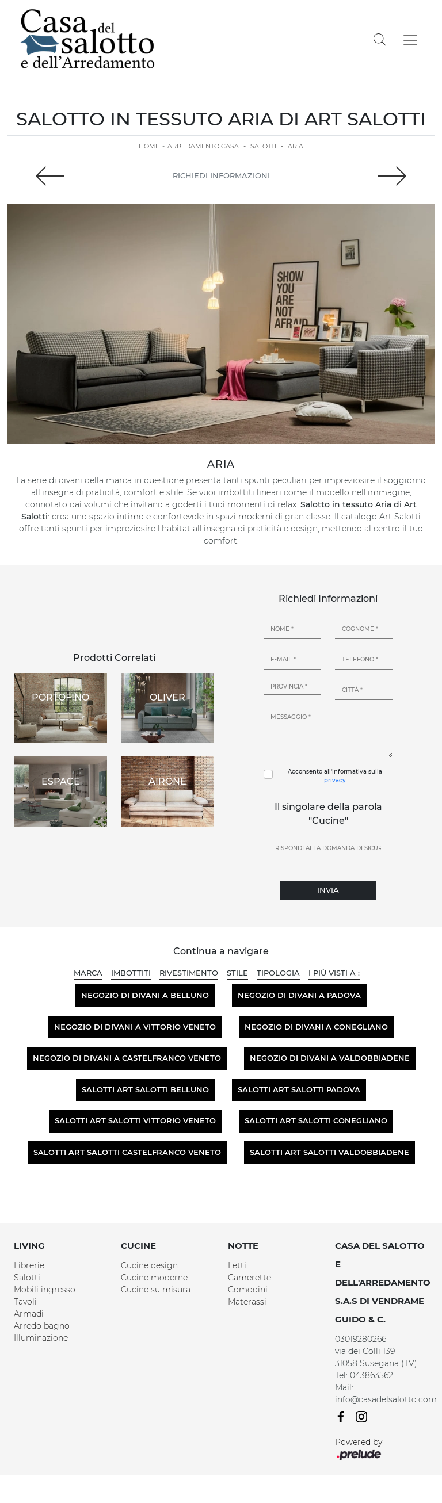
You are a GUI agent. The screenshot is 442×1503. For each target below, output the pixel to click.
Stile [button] (237, 972)
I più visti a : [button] (334, 972)
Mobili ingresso (44, 1289)
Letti (237, 1265)
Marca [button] (88, 972)
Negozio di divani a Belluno (145, 995)
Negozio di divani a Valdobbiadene (330, 1057)
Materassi (247, 1302)
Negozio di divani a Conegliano (316, 1026)
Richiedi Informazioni (221, 175)
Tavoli (25, 1302)
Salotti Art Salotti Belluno (145, 1089)
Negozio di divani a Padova (299, 995)
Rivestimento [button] (188, 972)
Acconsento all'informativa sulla (335, 776)
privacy (335, 780)
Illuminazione (41, 1338)
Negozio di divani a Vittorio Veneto (135, 1026)
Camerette (249, 1277)
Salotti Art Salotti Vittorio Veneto (135, 1120)
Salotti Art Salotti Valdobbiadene (329, 1152)
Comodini (248, 1289)
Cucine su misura (155, 1289)
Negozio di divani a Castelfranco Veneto (127, 1057)
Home (149, 146)
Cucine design (149, 1265)
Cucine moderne (154, 1277)
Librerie (29, 1265)
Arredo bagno (42, 1326)
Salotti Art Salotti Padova (299, 1089)
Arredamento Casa (203, 146)
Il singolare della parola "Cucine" (328, 813)
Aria (295, 146)
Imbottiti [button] (131, 972)
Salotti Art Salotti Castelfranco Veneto (127, 1152)
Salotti (263, 146)
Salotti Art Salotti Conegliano (316, 1120)
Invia (328, 889)
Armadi (29, 1314)
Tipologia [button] (278, 972)
